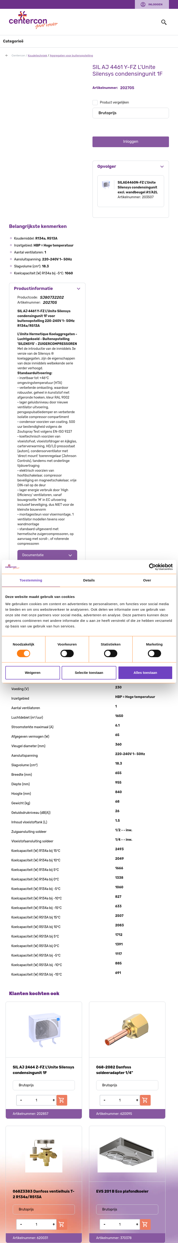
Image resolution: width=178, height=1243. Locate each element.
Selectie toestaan (89, 673)
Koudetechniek (37, 55)
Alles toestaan (145, 673)
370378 (126, 1238)
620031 (42, 1238)
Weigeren (32, 673)
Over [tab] (147, 580)
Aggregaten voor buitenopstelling (71, 55)
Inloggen (155, 4)
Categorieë (13, 41)
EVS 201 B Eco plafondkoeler (122, 1191)
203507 (148, 197)
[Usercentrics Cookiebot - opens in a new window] (152, 566)
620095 (126, 1114)
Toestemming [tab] (31, 580)
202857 (42, 1114)
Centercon (18, 55)
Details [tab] (89, 580)
